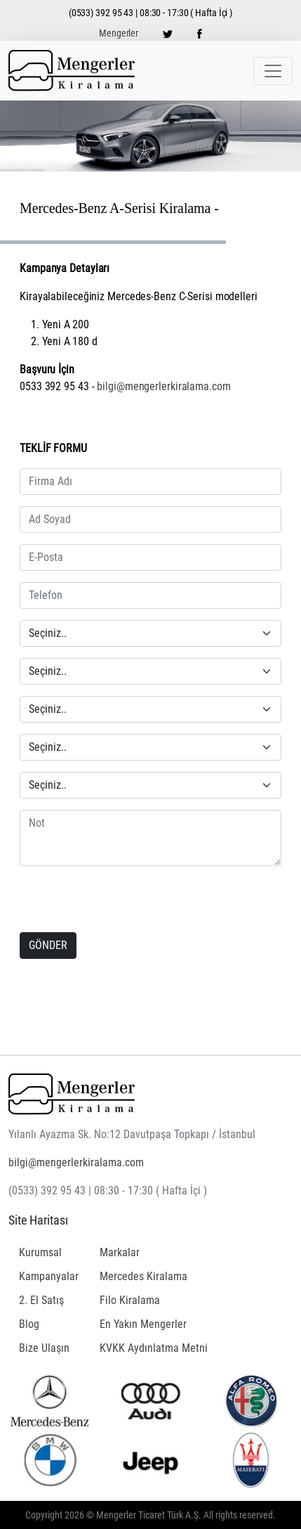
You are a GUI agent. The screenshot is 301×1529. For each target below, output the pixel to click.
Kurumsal (40, 1252)
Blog (29, 1324)
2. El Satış (41, 1300)
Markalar (120, 1252)
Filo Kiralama (130, 1300)
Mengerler (118, 33)
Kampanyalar (49, 1276)
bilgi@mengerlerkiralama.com (163, 386)
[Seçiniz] (150, 633)
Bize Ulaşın (44, 1348)
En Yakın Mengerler (143, 1324)
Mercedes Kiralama (143, 1276)
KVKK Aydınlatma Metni (154, 1348)
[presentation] (110, 900)
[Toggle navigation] (273, 71)
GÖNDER (48, 945)
